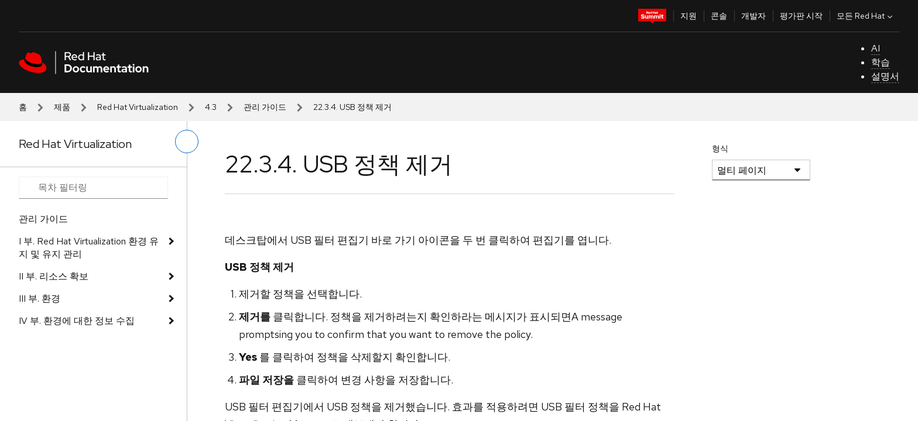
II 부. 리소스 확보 (53, 276)
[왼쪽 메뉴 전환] (186, 141)
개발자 (753, 16)
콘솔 (719, 16)
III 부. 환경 (39, 298)
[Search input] (93, 188)
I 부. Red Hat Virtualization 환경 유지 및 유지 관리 (89, 247)
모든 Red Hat (866, 16)
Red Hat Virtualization (137, 107)
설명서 (885, 76)
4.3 (211, 107)
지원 (688, 16)
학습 (880, 62)
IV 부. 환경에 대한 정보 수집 (77, 321)
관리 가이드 (265, 107)
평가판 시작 (801, 16)
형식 (720, 148)
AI (875, 48)
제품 (62, 107)
